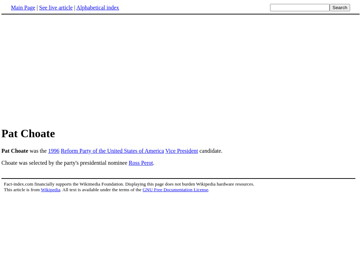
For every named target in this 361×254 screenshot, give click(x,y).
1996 (53, 151)
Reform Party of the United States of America (112, 151)
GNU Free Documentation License (175, 189)
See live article (56, 8)
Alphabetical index (97, 8)
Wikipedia (50, 189)
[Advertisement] (180, 70)
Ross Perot (141, 163)
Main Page (23, 8)
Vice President (181, 151)
